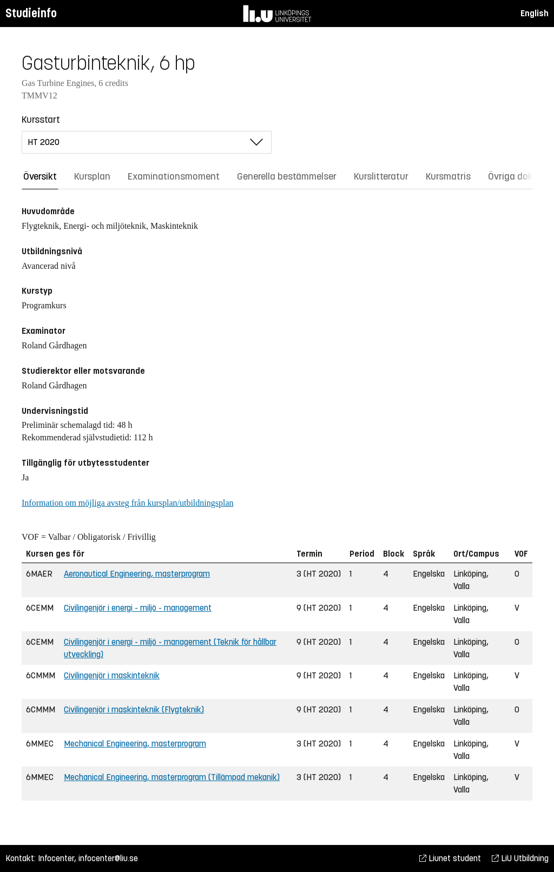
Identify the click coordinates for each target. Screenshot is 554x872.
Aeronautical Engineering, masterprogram (137, 574)
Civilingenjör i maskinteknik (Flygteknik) (134, 709)
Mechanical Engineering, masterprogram (135, 743)
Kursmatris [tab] (448, 176)
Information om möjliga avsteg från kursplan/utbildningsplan (127, 502)
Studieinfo (31, 13)
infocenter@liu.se (108, 858)
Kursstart (41, 119)
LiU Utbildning (520, 858)
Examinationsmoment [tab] (174, 176)
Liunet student (450, 858)
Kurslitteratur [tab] (381, 176)
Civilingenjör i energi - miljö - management (138, 608)
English (534, 13)
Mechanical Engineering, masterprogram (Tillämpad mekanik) (172, 777)
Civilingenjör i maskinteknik (112, 675)
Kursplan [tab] (92, 176)
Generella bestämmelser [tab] (287, 176)
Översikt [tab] (40, 176)
